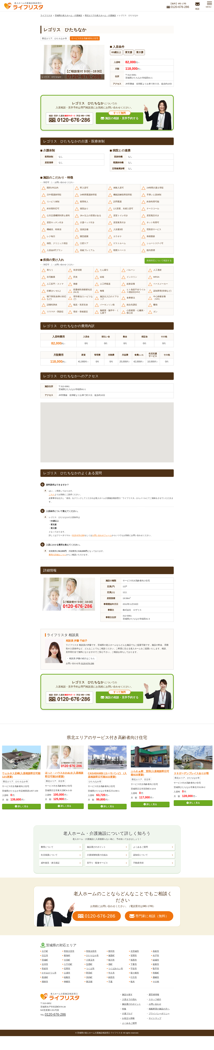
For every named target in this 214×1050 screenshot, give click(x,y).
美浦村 (45, 977)
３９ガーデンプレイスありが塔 (191, 773)
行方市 (134, 977)
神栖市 (67, 981)
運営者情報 (154, 994)
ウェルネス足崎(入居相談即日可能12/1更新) (21, 775)
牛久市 (111, 973)
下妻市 (134, 964)
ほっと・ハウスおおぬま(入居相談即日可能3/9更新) (64, 774)
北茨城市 (135, 951)
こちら (52, 494)
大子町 (45, 951)
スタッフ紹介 (155, 999)
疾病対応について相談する (159, 260)
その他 (156, 981)
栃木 (133, 981)
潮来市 (45, 981)
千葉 (110, 981)
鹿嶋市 (156, 977)
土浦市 (67, 973)
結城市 (156, 960)
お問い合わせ (155, 1004)
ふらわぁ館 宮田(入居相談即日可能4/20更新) (150, 773)
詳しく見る (23, 806)
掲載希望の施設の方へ (159, 1009)
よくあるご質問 (140, 847)
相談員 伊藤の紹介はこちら (82, 658)
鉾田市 (111, 977)
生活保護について (49, 855)
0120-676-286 (78, 535)
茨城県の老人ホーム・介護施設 (68, 15)
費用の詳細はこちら (57, 555)
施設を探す (127, 994)
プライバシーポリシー (159, 1013)
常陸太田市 (91, 951)
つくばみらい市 (115, 968)
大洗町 (67, 960)
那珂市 (111, 951)
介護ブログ (127, 1013)
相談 (197, 9)
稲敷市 (67, 977)
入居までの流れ (129, 999)
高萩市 (156, 951)
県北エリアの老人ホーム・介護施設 (100, 15)
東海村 (67, 955)
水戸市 (156, 955)
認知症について (140, 855)
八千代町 (68, 964)
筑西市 (134, 960)
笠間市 (134, 955)
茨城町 (45, 960)
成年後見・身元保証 (50, 863)
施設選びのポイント (96, 847)
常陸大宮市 (69, 951)
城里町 (111, 955)
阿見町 (89, 973)
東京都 (89, 981)
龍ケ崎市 (135, 973)
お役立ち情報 (128, 1018)
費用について (47, 847)
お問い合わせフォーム (102, 535)
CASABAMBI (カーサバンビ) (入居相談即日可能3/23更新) (107, 775)
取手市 (156, 968)
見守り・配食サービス (97, 863)
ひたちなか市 (92, 955)
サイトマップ (155, 1018)
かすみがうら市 (49, 973)
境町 (110, 964)
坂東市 (156, 964)
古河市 (45, 964)
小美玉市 (90, 960)
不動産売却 (138, 863)
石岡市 (67, 968)
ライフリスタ (46, 15)
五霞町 (89, 964)
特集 (124, 1009)
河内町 (89, 977)
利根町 (156, 973)
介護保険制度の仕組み (97, 855)
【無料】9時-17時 (178, 5)
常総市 (45, 968)
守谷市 (134, 968)
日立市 (45, 955)
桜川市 (111, 960)
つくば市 (90, 968)
